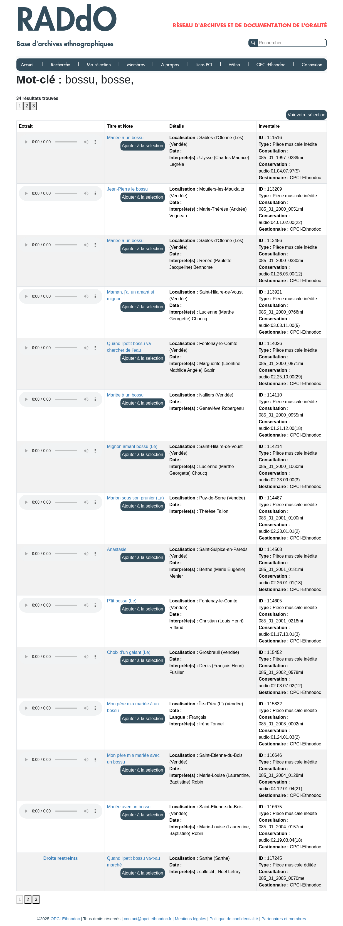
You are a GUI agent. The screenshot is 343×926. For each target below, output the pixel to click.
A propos (170, 64)
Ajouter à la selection (142, 145)
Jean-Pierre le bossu (127, 189)
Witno (234, 64)
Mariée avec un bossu (129, 806)
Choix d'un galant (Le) (128, 652)
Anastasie (117, 549)
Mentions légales (190, 918)
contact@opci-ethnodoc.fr (147, 918)
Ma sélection (99, 64)
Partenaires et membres (283, 918)
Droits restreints (60, 858)
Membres (136, 64)
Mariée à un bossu (125, 137)
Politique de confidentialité (233, 918)
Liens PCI (204, 64)
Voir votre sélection (306, 114)
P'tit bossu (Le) (122, 601)
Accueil (27, 64)
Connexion (312, 64)
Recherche (60, 64)
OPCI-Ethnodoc (270, 64)
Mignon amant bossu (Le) (132, 446)
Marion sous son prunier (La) (135, 498)
